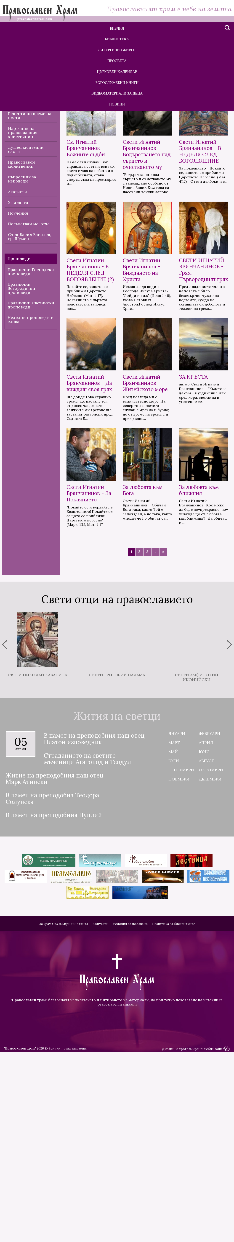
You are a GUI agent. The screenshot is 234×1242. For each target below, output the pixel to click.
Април (206, 939)
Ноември (178, 975)
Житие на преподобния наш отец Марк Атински (55, 975)
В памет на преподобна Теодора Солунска (52, 995)
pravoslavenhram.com (117, 1201)
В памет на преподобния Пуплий (54, 1012)
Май (173, 948)
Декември (210, 975)
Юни (204, 948)
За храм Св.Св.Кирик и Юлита (63, 1121)
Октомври (211, 966)
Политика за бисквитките (173, 1121)
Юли (173, 957)
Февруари (209, 930)
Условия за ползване (130, 1121)
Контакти (101, 1121)
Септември (181, 966)
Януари (176, 930)
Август (206, 957)
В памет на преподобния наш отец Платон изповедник (94, 935)
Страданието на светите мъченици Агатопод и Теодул (87, 955)
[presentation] (4, 841)
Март (174, 939)
